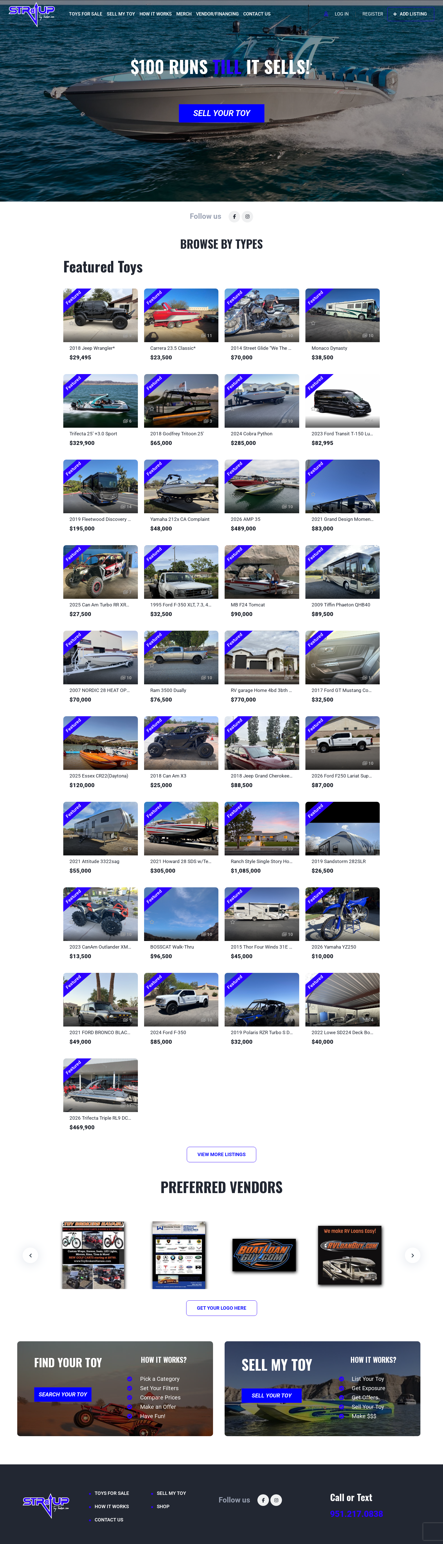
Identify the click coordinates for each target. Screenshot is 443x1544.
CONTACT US (257, 14)
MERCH (184, 14)
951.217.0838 (356, 1514)
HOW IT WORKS (156, 14)
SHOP (163, 1506)
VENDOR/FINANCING (217, 14)
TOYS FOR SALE (85, 14)
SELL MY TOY (121, 14)
